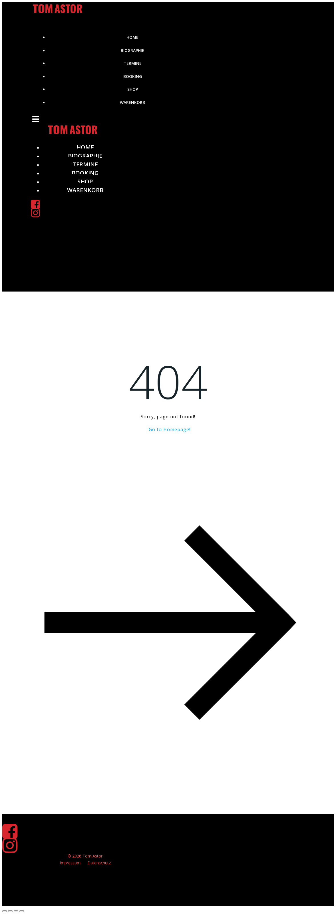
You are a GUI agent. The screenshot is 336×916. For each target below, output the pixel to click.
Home (132, 37)
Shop (132, 89)
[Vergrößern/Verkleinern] (4, 911)
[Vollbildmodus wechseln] (10, 911)
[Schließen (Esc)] (21, 911)
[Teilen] (16, 911)
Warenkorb (132, 102)
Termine (133, 63)
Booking (132, 76)
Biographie (132, 50)
